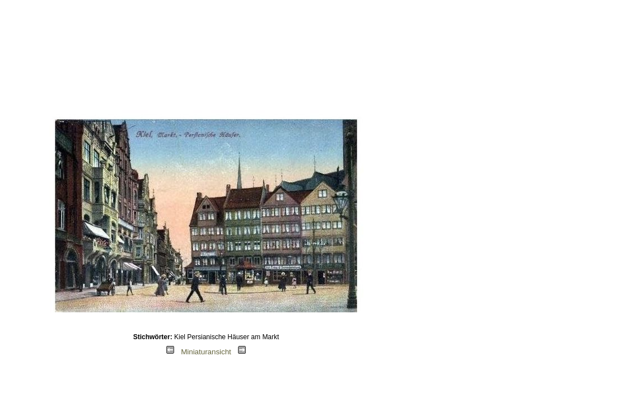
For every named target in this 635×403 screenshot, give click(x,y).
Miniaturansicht (206, 352)
